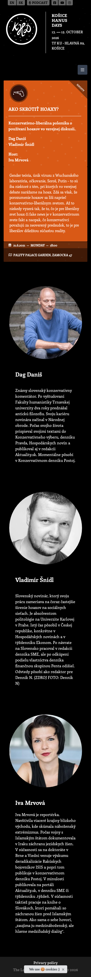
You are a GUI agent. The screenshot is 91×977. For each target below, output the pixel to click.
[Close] (63, 968)
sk (21, 3)
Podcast (38, 3)
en (12, 3)
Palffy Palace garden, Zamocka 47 (42, 255)
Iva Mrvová (18, 159)
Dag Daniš (17, 138)
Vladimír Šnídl (21, 144)
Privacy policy (45, 963)
